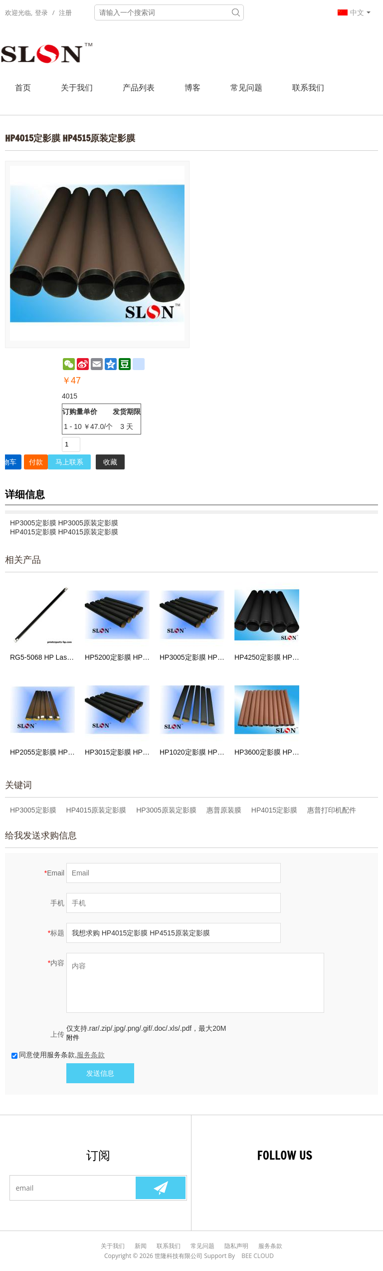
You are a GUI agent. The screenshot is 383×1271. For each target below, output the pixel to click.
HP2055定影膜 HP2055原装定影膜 (42, 752)
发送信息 (100, 1073)
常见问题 (246, 87)
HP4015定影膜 (274, 810)
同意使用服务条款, (58, 1055)
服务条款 (91, 1055)
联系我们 (308, 87)
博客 (192, 87)
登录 (41, 12)
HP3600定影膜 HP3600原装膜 (266, 752)
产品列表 (139, 87)
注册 (65, 12)
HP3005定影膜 (33, 810)
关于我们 (77, 87)
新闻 (141, 1246)
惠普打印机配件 (331, 810)
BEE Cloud (257, 1256)
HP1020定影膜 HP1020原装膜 (192, 752)
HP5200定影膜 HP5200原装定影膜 (117, 657)
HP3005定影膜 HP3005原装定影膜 (192, 657)
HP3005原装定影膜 (166, 810)
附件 (72, 1037)
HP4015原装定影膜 (96, 810)
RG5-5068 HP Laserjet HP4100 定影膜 (42, 657)
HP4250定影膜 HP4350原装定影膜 (266, 657)
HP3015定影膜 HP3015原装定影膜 (117, 752)
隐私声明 (236, 1246)
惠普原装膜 (223, 810)
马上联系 (69, 462)
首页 (23, 87)
